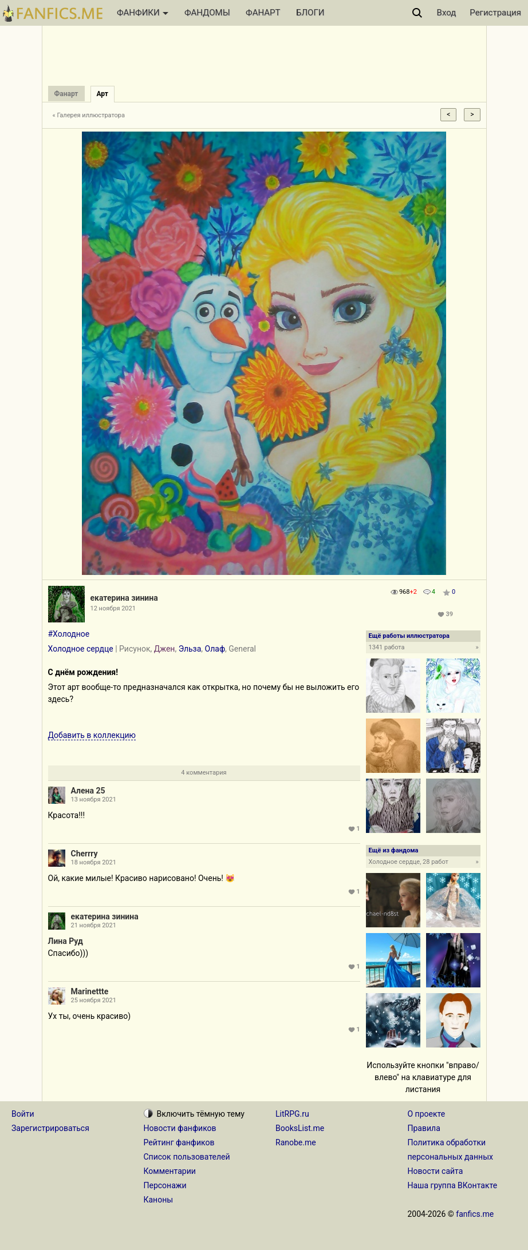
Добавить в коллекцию (92, 735)
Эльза (190, 648)
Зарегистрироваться (50, 1128)
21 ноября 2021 (93, 925)
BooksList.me (299, 1128)
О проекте (427, 1113)
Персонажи (165, 1185)
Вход (446, 12)
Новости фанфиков (180, 1128)
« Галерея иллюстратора (89, 115)
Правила (424, 1128)
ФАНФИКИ (142, 12)
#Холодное (69, 633)
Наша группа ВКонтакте (453, 1185)
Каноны (159, 1199)
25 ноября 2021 (93, 1000)
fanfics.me (475, 1214)
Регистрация (495, 12)
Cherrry (84, 853)
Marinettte (90, 991)
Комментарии (170, 1171)
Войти (22, 1113)
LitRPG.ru (292, 1113)
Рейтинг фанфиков (179, 1142)
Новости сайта (435, 1171)
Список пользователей (187, 1156)
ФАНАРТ (263, 12)
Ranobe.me (295, 1142)
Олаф (215, 648)
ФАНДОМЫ (207, 12)
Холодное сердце (80, 648)
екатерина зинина (124, 597)
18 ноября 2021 (93, 862)
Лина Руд (65, 941)
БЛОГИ (310, 12)
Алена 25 (88, 790)
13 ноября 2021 (93, 799)
